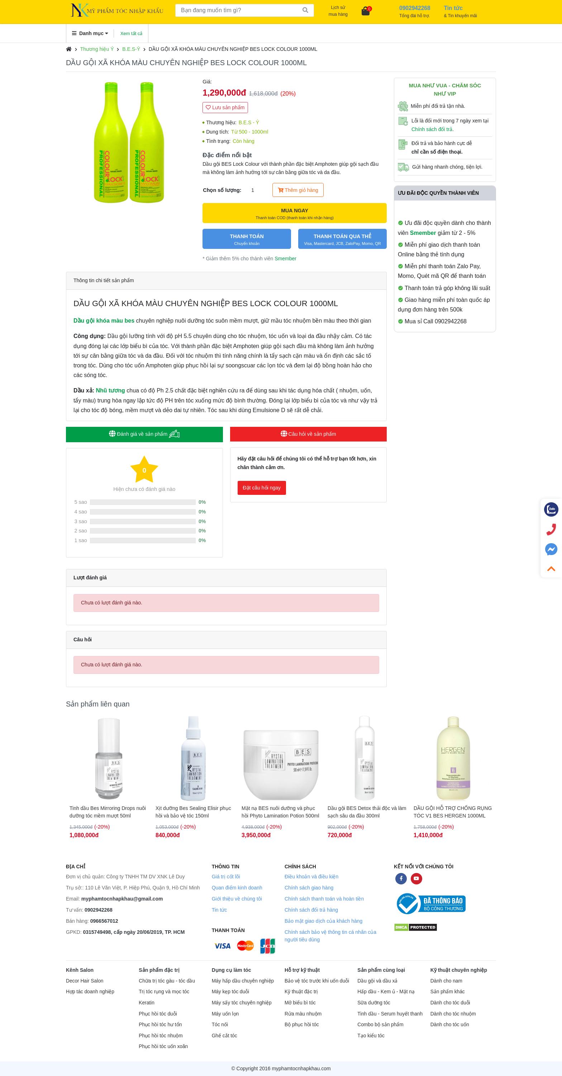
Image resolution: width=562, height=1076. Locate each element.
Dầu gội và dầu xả (377, 981)
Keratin (146, 1002)
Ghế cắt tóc (224, 1035)
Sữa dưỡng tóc (373, 1002)
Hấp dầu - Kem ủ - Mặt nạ (386, 991)
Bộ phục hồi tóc (302, 1024)
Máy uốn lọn (225, 1014)
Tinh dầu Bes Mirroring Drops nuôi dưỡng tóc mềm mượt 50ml (108, 812)
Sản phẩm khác (447, 991)
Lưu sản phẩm (225, 107)
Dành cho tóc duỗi (450, 1002)
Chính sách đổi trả (431, 129)
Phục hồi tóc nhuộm (160, 1035)
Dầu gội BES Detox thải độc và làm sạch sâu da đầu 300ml (367, 812)
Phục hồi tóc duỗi (158, 1014)
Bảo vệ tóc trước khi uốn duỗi (317, 981)
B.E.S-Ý (131, 49)
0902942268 (99, 910)
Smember (285, 258)
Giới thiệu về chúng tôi (237, 899)
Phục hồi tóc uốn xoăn (163, 1046)
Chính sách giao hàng (309, 888)
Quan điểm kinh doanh (237, 888)
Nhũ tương (110, 390)
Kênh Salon (80, 970)
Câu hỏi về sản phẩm (308, 434)
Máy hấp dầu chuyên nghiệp (243, 981)
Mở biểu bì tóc (300, 1002)
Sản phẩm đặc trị (159, 970)
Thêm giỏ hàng (298, 190)
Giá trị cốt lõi (226, 876)
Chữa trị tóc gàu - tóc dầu (167, 981)
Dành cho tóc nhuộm (453, 1014)
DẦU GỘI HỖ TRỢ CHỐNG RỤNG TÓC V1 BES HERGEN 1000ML (453, 812)
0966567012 (104, 921)
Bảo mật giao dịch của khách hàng (323, 921)
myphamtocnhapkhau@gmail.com (122, 899)
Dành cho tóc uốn (449, 1024)
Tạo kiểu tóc (370, 1035)
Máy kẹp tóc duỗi (230, 991)
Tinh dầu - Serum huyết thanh (390, 1014)
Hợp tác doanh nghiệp (90, 991)
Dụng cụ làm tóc (231, 970)
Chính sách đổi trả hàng (311, 910)
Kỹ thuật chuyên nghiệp (458, 970)
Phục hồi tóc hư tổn (160, 1024)
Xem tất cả (131, 33)
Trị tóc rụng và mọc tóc (164, 991)
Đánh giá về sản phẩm (144, 434)
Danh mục (90, 33)
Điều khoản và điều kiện (311, 876)
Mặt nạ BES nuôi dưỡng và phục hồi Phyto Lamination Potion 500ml (280, 812)
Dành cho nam (446, 981)
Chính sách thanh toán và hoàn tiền (324, 899)
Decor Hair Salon (84, 981)
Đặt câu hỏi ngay (262, 488)
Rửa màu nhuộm (303, 1014)
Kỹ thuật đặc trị (301, 991)
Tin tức (219, 910)
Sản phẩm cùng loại (381, 970)
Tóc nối (220, 1024)
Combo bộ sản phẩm (380, 1024)
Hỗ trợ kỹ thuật (302, 970)
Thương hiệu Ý (97, 49)
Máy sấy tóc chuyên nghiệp (242, 1002)
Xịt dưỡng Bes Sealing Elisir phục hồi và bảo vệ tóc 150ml (193, 812)
